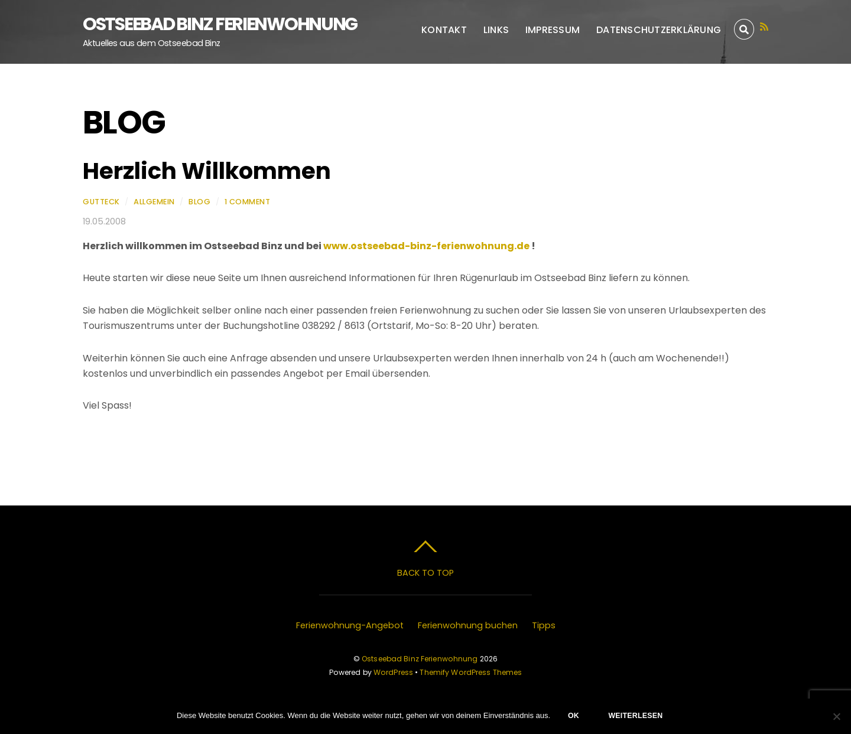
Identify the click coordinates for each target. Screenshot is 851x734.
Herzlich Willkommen (207, 171)
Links (496, 30)
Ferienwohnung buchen (468, 625)
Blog (199, 202)
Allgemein (154, 202)
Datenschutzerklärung (658, 30)
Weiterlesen (635, 716)
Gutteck (101, 202)
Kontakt (444, 30)
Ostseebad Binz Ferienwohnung (420, 659)
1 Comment (248, 202)
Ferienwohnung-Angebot (350, 625)
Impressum (552, 30)
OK (573, 716)
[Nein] (836, 716)
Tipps (544, 625)
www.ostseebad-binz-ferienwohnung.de (427, 246)
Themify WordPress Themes (471, 672)
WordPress (393, 672)
